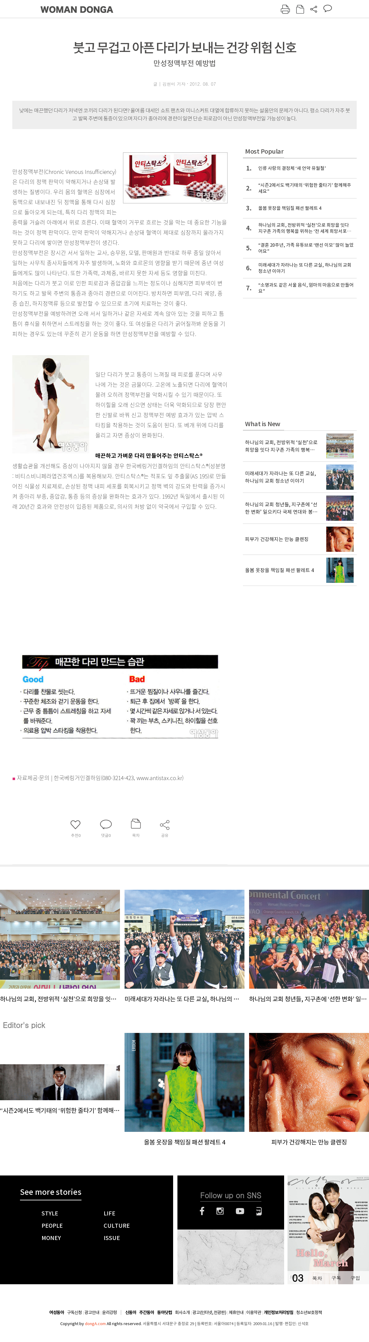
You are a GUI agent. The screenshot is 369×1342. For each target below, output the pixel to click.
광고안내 (92, 1312)
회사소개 (182, 1312)
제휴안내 (236, 1312)
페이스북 (202, 1211)
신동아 (130, 1312)
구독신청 (74, 1312)
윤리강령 (109, 1312)
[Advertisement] (57, 579)
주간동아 (146, 1312)
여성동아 (56, 1312)
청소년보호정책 (309, 1312)
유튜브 (240, 1211)
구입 (355, 1277)
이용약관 (253, 1312)
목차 (317, 1277)
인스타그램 (220, 1211)
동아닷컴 (164, 1312)
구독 (336, 1277)
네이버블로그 (259, 1211)
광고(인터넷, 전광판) (209, 1312)
